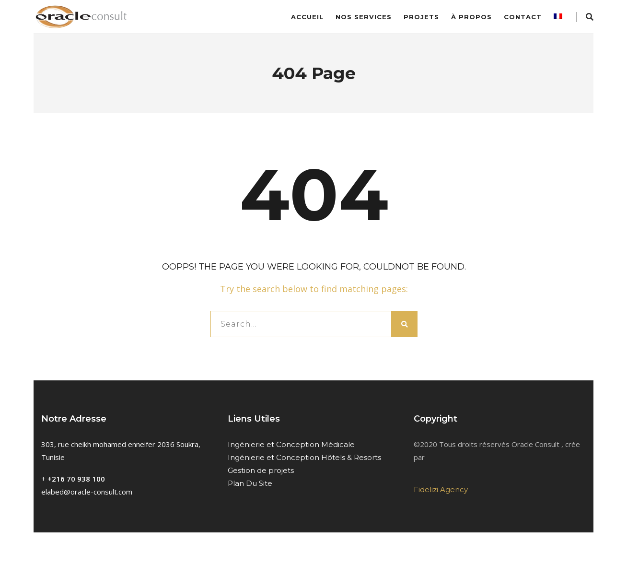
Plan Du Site (250, 483)
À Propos (471, 17)
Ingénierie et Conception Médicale (291, 444)
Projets (421, 17)
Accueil (307, 17)
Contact (523, 17)
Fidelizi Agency (441, 489)
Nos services (364, 17)
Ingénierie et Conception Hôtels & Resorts (304, 457)
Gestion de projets (261, 470)
